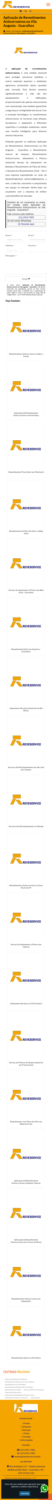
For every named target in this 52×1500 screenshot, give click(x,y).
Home (27, 1423)
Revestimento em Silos (13, 1390)
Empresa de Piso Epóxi (13, 1392)
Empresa (27, 1426)
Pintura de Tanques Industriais (16, 1379)
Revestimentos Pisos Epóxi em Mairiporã (26, 472)
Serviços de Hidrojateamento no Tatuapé (26, 826)
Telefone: (10, 245)
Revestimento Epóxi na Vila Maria (26, 1358)
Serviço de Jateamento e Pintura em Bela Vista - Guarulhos (26, 591)
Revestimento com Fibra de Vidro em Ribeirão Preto (26, 1122)
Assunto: (32, 245)
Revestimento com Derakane (15, 1384)
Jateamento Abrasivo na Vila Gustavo (26, 1003)
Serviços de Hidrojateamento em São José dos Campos (26, 768)
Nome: (8, 235)
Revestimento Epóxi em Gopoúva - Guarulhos (26, 650)
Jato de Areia (35, 1398)
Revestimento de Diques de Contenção (19, 1387)
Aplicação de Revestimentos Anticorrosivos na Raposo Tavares (26, 1181)
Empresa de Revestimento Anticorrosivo (19, 1395)
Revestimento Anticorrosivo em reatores (19, 1382)
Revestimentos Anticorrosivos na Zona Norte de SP (26, 886)
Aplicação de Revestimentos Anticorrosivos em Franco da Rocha (26, 1240)
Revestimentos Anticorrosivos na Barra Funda (26, 355)
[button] (48, 5)
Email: (31, 235)
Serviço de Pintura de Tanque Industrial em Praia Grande (26, 1063)
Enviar (26, 279)
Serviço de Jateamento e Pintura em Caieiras (26, 945)
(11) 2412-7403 (26, 217)
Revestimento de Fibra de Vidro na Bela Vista (26, 532)
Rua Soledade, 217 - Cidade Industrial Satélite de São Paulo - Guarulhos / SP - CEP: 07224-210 (26, 1469)
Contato (27, 1436)
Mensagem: (11, 255)
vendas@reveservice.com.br (27, 1456)
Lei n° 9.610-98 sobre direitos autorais (30, 295)
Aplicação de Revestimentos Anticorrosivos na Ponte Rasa (26, 414)
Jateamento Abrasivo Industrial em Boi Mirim (26, 709)
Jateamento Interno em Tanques (16, 1398)
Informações (27, 1440)
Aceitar (25, 1493)
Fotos (27, 1433)
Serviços (27, 1430)
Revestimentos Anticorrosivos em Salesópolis (26, 1300)
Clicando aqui (26, 224)
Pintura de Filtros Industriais (34, 1390)
